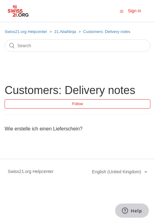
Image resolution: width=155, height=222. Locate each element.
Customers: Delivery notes (106, 31)
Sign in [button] (134, 10)
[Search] (77, 45)
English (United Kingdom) (117, 171)
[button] (121, 11)
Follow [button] (77, 104)
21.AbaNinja (65, 31)
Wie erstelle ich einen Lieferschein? (44, 128)
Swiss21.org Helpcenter (26, 31)
